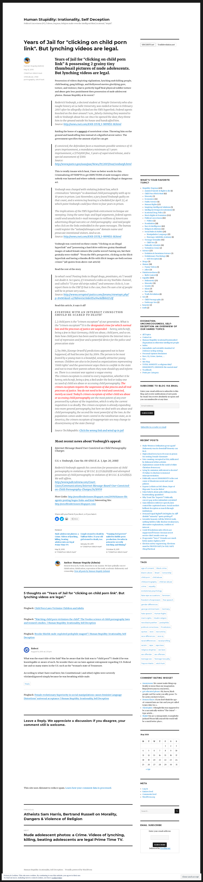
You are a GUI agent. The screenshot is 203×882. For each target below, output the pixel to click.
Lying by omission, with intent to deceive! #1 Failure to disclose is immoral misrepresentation (159, 473)
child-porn (145, 577)
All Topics (146, 334)
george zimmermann (150, 609)
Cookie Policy (57, 878)
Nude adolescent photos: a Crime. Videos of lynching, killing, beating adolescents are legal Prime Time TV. (67, 539)
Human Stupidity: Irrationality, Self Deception (67, 19)
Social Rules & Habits (153, 232)
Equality (145, 278)
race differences (148, 636)
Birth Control (150, 275)
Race (147, 291)
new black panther (149, 623)
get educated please (151, 691)
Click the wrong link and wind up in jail (101, 430)
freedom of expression (150, 600)
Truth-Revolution (152, 294)
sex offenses (159, 654)
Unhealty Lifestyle (152, 245)
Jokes (147, 270)
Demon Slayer (148, 700)
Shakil (145, 716)
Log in (145, 789)
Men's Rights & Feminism (155, 215)
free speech (168, 600)
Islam (147, 289)
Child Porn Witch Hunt (33, 73)
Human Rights (151, 204)
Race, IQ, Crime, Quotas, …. (153, 356)
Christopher (147, 708)
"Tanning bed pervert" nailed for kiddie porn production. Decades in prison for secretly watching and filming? (116, 539)
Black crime (162, 568)
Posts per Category (150, 373)
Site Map (146, 362)
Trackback (146, 370)
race (151, 632)
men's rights (146, 618)
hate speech (146, 613)
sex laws (161, 650)
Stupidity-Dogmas (150, 188)
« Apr (148, 769)
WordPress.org (148, 797)
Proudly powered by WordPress (78, 870)
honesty (145, 305)
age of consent (147, 568)
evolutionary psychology (151, 591)
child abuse (28, 77)
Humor (145, 264)
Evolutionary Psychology (155, 256)
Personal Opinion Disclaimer (154, 354)
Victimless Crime (152, 248)
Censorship (166, 573)
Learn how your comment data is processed (88, 788)
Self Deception (153, 259)
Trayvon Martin (147, 663)
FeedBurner (165, 848)
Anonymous (147, 683)
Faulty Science (151, 202)
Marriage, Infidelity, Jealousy (159, 237)
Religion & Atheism (153, 229)
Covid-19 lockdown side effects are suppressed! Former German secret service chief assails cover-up (157, 533)
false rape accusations (150, 595)
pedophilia (164, 623)
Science (145, 251)
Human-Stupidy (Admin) (34, 66)
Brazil (157, 573)
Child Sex (151, 242)
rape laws (160, 645)
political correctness (149, 627)
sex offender (146, 654)
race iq (160, 636)
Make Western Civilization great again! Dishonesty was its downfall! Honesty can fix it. (160, 448)
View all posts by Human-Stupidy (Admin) (92, 571)
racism (144, 645)
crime (143, 586)
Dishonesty (149, 281)
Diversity (148, 196)
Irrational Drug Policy (154, 213)
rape (151, 645)
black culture (146, 573)
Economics (149, 199)
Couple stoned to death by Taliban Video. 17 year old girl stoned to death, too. (92, 536)
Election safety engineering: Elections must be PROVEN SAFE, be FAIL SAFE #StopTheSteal (158, 546)
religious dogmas (148, 650)
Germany (166, 609)
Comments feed (149, 794)
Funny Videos (150, 267)
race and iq (160, 632)
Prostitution (150, 223)
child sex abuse (165, 582)
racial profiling (164, 641)
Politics (150, 221)
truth (144, 308)
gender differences (149, 604)
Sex (144, 297)
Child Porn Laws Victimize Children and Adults (59, 608)
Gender (148, 286)
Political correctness (153, 218)
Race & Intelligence (153, 226)
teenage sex (146, 659)
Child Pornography (153, 300)
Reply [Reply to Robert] (27, 684)
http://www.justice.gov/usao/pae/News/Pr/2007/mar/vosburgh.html (93, 164)
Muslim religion (160, 618)
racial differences (148, 641)
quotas (144, 632)
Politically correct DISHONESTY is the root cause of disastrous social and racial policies (160, 481)
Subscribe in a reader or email (153, 427)
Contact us (146, 337)
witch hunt (40, 79)
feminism (166, 595)
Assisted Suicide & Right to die (157, 191)
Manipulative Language (157, 234)
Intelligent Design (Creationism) (158, 210)
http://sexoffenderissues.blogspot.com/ (75, 504)
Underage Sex (151, 302)
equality (152, 586)
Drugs (145, 261)
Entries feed (147, 791)
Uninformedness (149, 272)
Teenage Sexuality (153, 240)
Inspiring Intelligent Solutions (157, 207)
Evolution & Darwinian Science (158, 253)
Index (144, 345)
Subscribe (147, 413)
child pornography (149, 582)
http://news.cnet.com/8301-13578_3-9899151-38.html (92, 124)
